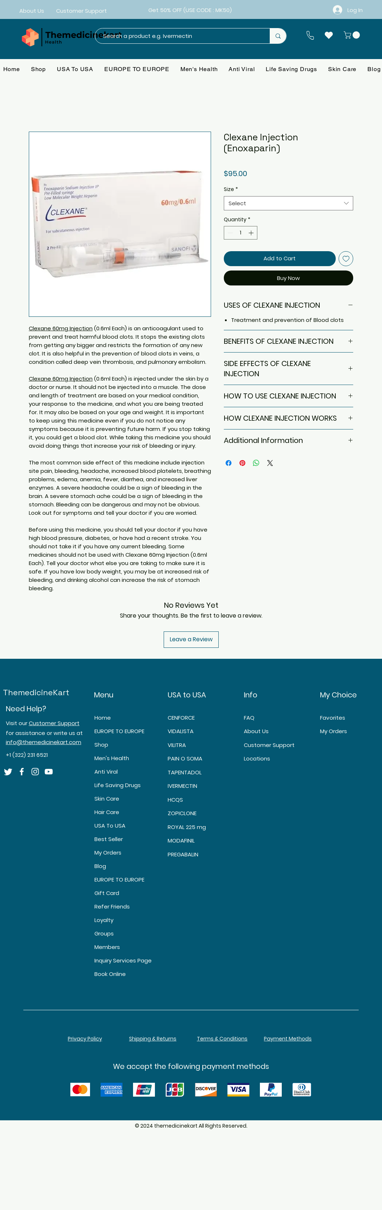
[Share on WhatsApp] (256, 463)
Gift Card (106, 893)
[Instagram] (35, 772)
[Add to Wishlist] (346, 258)
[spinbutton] (240, 232)
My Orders (107, 852)
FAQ (249, 717)
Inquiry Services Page (121, 960)
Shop (101, 744)
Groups (104, 933)
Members (107, 947)
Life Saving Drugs (117, 785)
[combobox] (288, 203)
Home (102, 717)
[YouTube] (49, 772)
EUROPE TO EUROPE (119, 731)
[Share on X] (270, 463)
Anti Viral (106, 771)
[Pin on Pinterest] (242, 463)
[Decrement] (229, 232)
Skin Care (106, 798)
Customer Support (54, 723)
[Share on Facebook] (228, 463)
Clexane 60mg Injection (61, 328)
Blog (100, 866)
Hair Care (106, 812)
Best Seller (108, 839)
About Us (256, 731)
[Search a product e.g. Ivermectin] (178, 35)
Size (231, 189)
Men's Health (111, 758)
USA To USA (109, 825)
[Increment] (251, 232)
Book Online (110, 974)
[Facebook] (22, 772)
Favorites (332, 717)
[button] (353, 35)
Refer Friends (112, 906)
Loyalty (103, 920)
